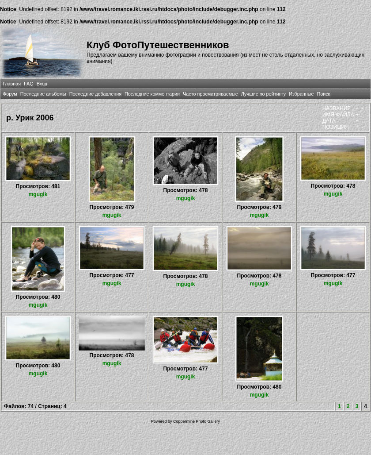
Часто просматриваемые (210, 93)
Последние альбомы (43, 93)
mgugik (38, 194)
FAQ (29, 83)
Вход (42, 83)
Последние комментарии (152, 93)
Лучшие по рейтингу (263, 93)
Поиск (323, 93)
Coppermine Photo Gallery (196, 421)
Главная (12, 83)
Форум (10, 93)
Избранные (301, 93)
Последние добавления (95, 93)
